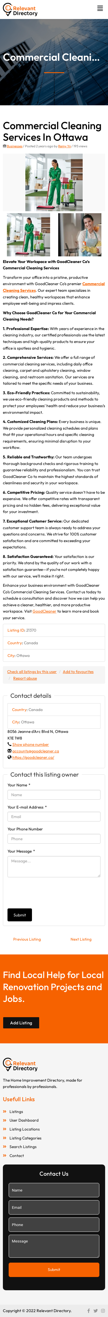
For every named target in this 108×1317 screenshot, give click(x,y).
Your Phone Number (25, 829)
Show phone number (30, 744)
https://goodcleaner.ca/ (33, 757)
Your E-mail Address (27, 807)
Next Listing (81, 939)
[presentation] (51, 893)
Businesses (14, 146)
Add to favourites (78, 671)
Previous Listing (27, 939)
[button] (100, 8)
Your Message (21, 851)
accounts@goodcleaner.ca (35, 751)
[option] (54, 182)
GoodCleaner (44, 611)
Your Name (19, 785)
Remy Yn (64, 146)
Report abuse (25, 678)
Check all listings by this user (32, 671)
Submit (20, 915)
